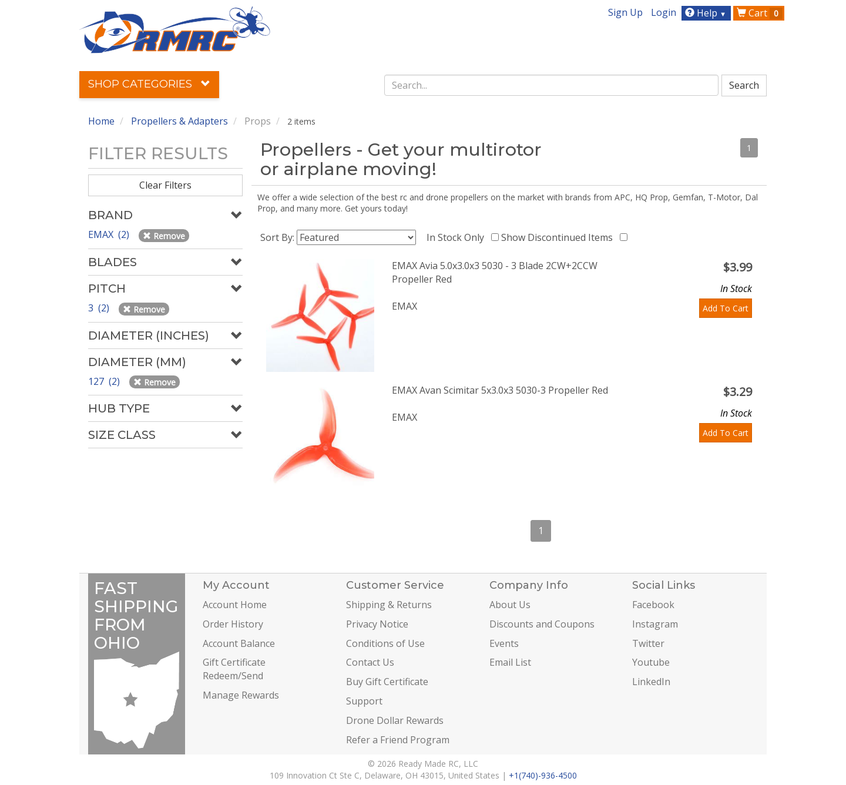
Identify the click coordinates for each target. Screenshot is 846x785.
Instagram (655, 624)
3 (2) (100, 307)
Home (101, 121)
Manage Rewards (241, 695)
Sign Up (625, 12)
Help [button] (707, 12)
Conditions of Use (385, 643)
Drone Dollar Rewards (395, 720)
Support (364, 701)
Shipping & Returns (389, 604)
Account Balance (239, 643)
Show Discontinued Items (559, 237)
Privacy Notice (377, 624)
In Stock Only (458, 237)
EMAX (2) (110, 234)
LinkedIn (651, 681)
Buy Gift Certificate (387, 681)
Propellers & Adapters (179, 121)
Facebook (653, 604)
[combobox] (551, 85)
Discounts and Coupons (542, 624)
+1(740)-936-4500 (543, 775)
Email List (510, 662)
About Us (510, 604)
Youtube (651, 662)
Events (504, 643)
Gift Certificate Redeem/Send (234, 669)
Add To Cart (725, 308)
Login (663, 12)
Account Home (235, 604)
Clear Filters (165, 185)
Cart (760, 12)
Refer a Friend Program (397, 739)
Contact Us (370, 662)
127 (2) (105, 381)
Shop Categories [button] (149, 84)
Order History (233, 624)
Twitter (648, 643)
